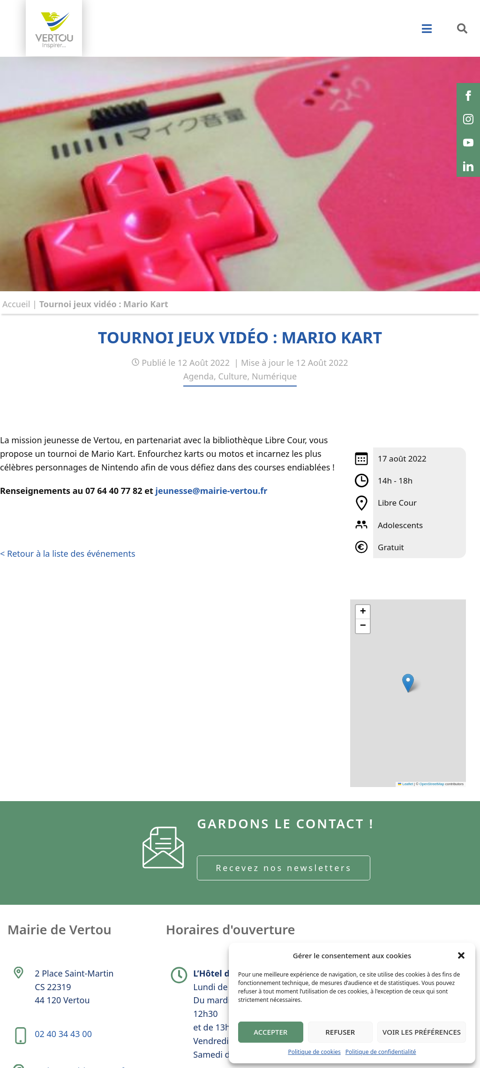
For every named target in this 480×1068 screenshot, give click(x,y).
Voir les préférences (421, 1032)
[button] (461, 955)
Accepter (270, 1032)
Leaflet (405, 784)
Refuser (340, 1032)
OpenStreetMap (432, 784)
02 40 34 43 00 (64, 1040)
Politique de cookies (314, 1052)
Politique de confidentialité (380, 1052)
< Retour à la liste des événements (67, 554)
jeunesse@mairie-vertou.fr (212, 491)
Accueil (16, 304)
